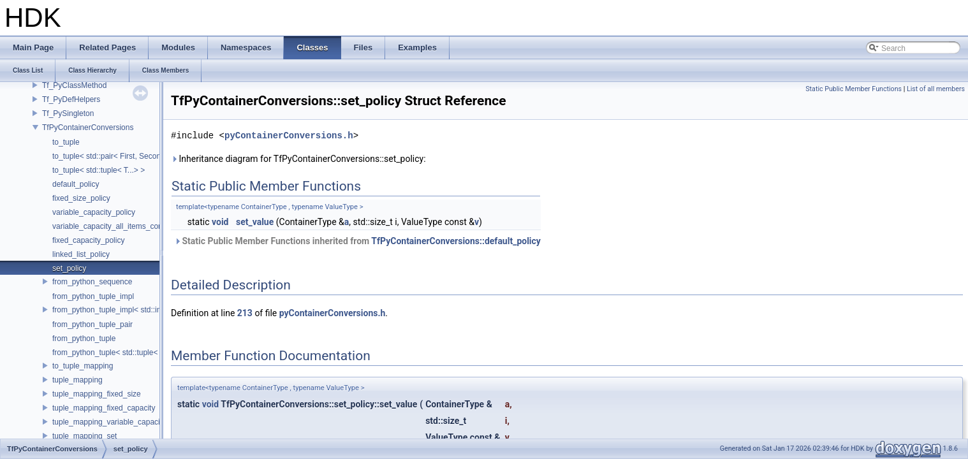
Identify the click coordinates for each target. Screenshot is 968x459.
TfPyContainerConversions (87, 127)
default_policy (75, 184)
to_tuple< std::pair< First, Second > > (115, 156)
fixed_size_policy (81, 198)
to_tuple (66, 142)
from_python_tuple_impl (93, 296)
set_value (255, 222)
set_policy (69, 268)
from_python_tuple (83, 338)
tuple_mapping (77, 379)
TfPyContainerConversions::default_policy (456, 241)
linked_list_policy (81, 254)
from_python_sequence (92, 281)
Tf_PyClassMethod (74, 85)
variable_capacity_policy (93, 212)
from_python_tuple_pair (92, 324)
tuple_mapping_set (84, 436)
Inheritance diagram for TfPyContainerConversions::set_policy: (298, 159)
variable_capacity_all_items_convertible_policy (131, 226)
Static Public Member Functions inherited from (357, 241)
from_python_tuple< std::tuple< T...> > (116, 352)
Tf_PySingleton (68, 113)
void (220, 222)
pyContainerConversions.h (288, 135)
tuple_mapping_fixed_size (96, 394)
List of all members (936, 89)
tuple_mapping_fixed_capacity (103, 408)
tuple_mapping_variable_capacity (109, 422)
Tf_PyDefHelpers (71, 99)
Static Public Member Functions (853, 89)
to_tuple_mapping (82, 365)
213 (245, 313)
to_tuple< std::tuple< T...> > (98, 170)
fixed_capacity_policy (88, 240)
